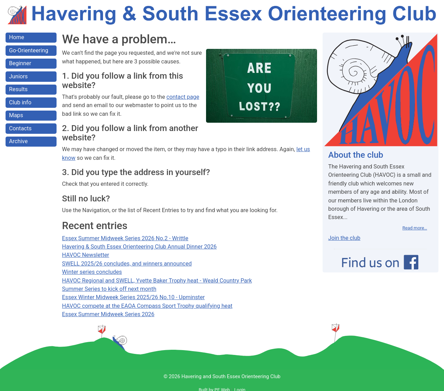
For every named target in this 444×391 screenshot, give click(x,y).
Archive (18, 141)
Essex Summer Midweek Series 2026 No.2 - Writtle (125, 238)
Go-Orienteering (28, 50)
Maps (16, 115)
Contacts (20, 128)
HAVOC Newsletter (85, 255)
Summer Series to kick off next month (109, 289)
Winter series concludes (92, 272)
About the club (355, 155)
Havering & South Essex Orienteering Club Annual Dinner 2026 (139, 246)
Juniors (18, 76)
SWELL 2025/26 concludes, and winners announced (127, 263)
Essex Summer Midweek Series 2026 (108, 314)
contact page (182, 97)
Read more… (414, 228)
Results (18, 89)
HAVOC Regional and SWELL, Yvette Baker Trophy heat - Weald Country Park (157, 280)
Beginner (20, 63)
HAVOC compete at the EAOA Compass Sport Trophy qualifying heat (147, 306)
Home (16, 37)
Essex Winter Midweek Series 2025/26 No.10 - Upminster (133, 297)
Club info (20, 102)
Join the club (344, 238)
